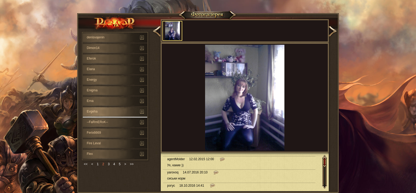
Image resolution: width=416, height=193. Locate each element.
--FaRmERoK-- (97, 122)
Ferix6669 (94, 132)
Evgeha (92, 111)
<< (86, 164)
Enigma (92, 90)
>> (131, 164)
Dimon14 (93, 48)
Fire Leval (94, 143)
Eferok (91, 58)
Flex (90, 154)
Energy (92, 80)
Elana (91, 69)
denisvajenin (96, 37)
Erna (90, 101)
